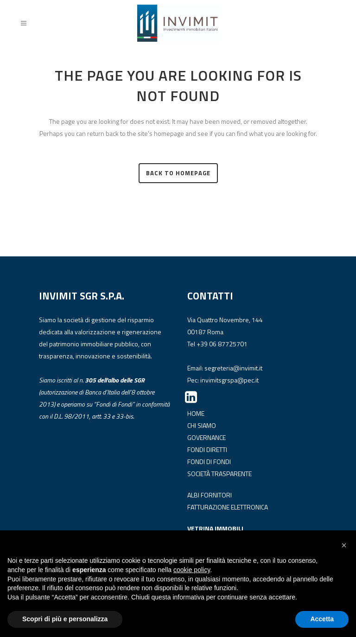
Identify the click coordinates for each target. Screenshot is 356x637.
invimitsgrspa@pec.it (229, 380)
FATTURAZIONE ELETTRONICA (227, 507)
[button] (344, 545)
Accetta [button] (322, 619)
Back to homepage (178, 173)
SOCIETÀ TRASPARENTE (219, 473)
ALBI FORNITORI (209, 495)
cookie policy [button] (191, 569)
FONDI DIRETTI (207, 449)
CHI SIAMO (201, 425)
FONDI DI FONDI (209, 461)
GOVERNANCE (206, 437)
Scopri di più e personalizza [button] (65, 619)
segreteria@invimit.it (233, 368)
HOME (195, 413)
